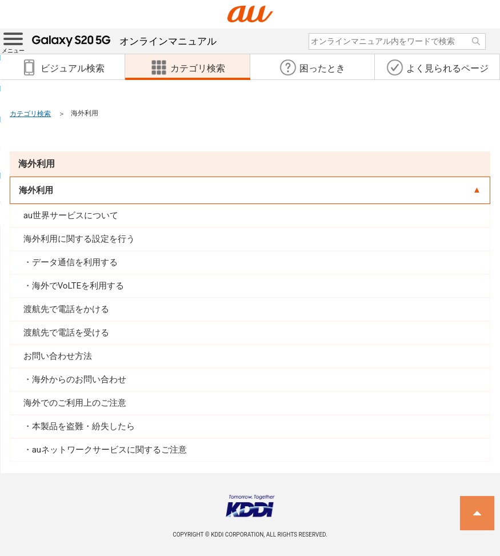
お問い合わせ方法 (57, 356)
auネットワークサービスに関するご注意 (109, 450)
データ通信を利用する (75, 262)
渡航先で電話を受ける (66, 332)
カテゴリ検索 (30, 114)
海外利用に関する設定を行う (79, 239)
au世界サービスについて (70, 215)
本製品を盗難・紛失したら (83, 426)
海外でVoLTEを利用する (78, 286)
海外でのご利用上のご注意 (74, 403)
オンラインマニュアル (124, 41)
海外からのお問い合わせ (79, 379)
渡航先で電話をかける (66, 309)
